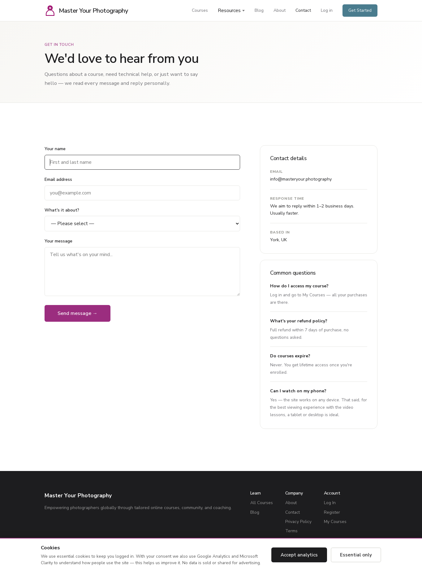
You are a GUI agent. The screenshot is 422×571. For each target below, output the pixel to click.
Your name (55, 149)
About (279, 10)
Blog (259, 10)
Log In (330, 503)
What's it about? (62, 210)
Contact (303, 10)
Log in (327, 10)
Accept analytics (299, 555)
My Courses (314, 295)
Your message (58, 241)
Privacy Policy (298, 522)
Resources (229, 10)
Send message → (77, 313)
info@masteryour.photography (301, 179)
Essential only (356, 555)
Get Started (360, 10)
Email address (58, 179)
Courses (200, 10)
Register (332, 512)
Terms (291, 531)
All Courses (261, 503)
